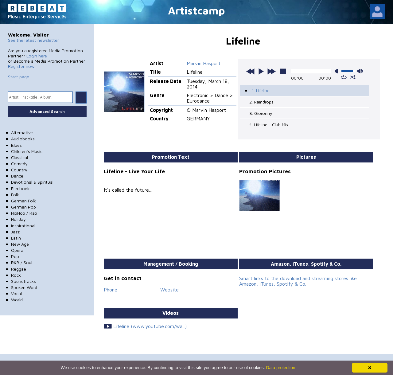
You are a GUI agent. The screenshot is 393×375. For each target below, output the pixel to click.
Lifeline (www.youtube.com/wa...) (150, 326)
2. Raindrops (261, 101)
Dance (17, 175)
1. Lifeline (261, 90)
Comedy (19, 163)
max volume (360, 71)
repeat (344, 77)
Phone (110, 289)
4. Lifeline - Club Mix (269, 124)
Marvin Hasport (203, 63)
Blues (16, 145)
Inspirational (23, 225)
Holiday (18, 219)
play (261, 71)
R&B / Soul (21, 262)
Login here (36, 55)
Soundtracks (23, 281)
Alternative (22, 132)
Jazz (15, 231)
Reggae (18, 268)
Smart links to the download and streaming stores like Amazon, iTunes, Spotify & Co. (298, 281)
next (271, 71)
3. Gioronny (260, 113)
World (17, 299)
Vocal (16, 293)
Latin (16, 237)
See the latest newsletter (33, 40)
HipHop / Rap (24, 213)
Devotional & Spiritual (32, 182)
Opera (17, 250)
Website (169, 289)
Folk (15, 194)
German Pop (23, 206)
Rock (16, 275)
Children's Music (26, 151)
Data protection (280, 367)
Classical (19, 157)
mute (337, 71)
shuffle (353, 77)
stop (283, 71)
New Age (20, 244)
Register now (21, 66)
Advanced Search (47, 111)
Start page (18, 76)
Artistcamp (196, 10)
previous (250, 71)
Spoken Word (24, 287)
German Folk (23, 200)
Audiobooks (23, 138)
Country (19, 169)
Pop (15, 256)
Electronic (20, 188)
